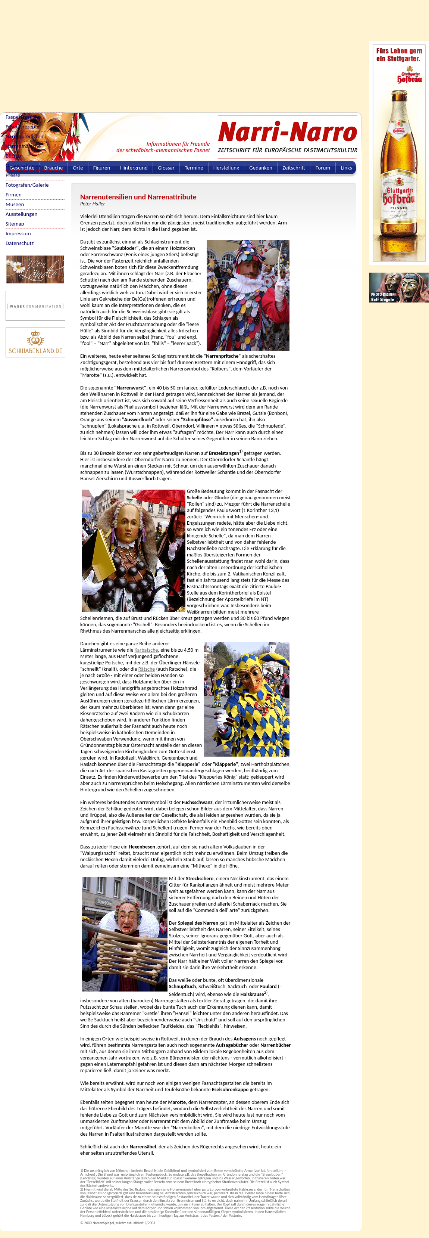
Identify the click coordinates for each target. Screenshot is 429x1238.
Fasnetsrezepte (23, 126)
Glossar (166, 167)
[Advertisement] (96, 52)
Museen (15, 204)
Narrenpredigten (24, 136)
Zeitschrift (293, 167)
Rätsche (146, 669)
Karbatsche (146, 650)
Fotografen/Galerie (27, 184)
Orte (78, 167)
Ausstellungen (21, 214)
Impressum (18, 233)
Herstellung (226, 167)
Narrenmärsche (23, 146)
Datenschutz (20, 243)
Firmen (14, 194)
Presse (13, 175)
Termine (194, 167)
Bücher (14, 155)
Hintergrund (134, 167)
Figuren (101, 167)
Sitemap (15, 223)
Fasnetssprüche (23, 117)
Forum (323, 167)
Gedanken (260, 167)
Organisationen (23, 165)
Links (346, 167)
